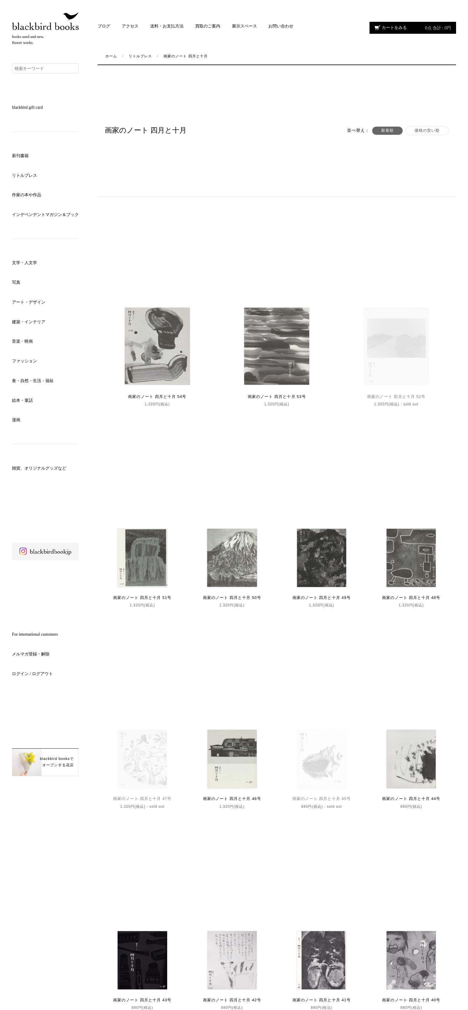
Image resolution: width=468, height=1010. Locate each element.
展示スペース (244, 26)
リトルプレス (24, 175)
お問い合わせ (280, 26)
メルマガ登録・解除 (31, 654)
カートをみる (416, 27)
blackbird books (45, 21)
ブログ (104, 26)
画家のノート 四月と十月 (186, 56)
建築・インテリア (28, 322)
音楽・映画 (22, 341)
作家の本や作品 (26, 195)
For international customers (35, 634)
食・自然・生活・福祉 (33, 380)
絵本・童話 (22, 400)
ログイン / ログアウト (32, 674)
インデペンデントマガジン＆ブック (45, 214)
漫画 (16, 420)
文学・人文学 (24, 262)
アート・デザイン (28, 302)
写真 (16, 282)
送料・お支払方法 (167, 26)
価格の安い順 (425, 130)
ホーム (111, 56)
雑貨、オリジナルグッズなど (39, 468)
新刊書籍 (20, 156)
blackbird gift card (27, 107)
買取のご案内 (207, 26)
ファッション (24, 361)
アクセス (130, 26)
